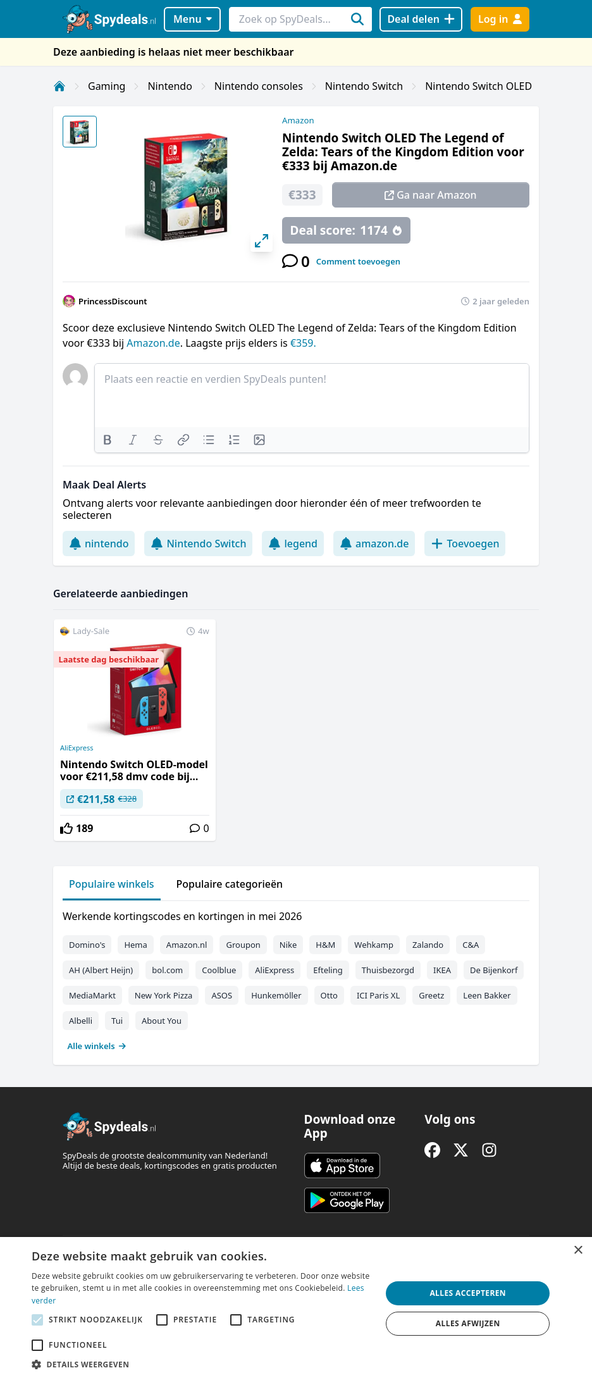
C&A (470, 944)
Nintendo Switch (364, 86)
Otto (329, 995)
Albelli (80, 1020)
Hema (135, 944)
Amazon (298, 120)
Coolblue (219, 970)
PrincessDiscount (112, 301)
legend (293, 543)
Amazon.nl (186, 944)
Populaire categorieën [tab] (229, 884)
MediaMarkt (92, 995)
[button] (201, 1364)
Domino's (87, 944)
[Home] (59, 86)
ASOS (221, 995)
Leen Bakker (486, 995)
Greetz (431, 995)
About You (162, 1020)
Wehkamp (373, 944)
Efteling (327, 970)
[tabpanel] (296, 978)
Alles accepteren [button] (467, 1293)
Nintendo (169, 86)
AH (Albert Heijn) (101, 970)
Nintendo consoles (258, 86)
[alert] (296, 1308)
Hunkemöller (276, 995)
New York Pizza (164, 995)
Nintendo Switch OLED (478, 86)
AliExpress (76, 747)
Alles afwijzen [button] (468, 1323)
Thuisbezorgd (388, 970)
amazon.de (374, 543)
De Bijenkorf (493, 970)
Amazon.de (153, 343)
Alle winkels (97, 1046)
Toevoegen (465, 543)
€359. (303, 343)
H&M (325, 944)
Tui (117, 1020)
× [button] (578, 1250)
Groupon (243, 944)
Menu (192, 19)
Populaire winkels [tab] (111, 884)
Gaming (106, 86)
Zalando (427, 944)
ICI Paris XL (378, 995)
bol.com (167, 970)
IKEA (442, 970)
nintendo (98, 543)
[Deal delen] (420, 19)
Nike (288, 944)
